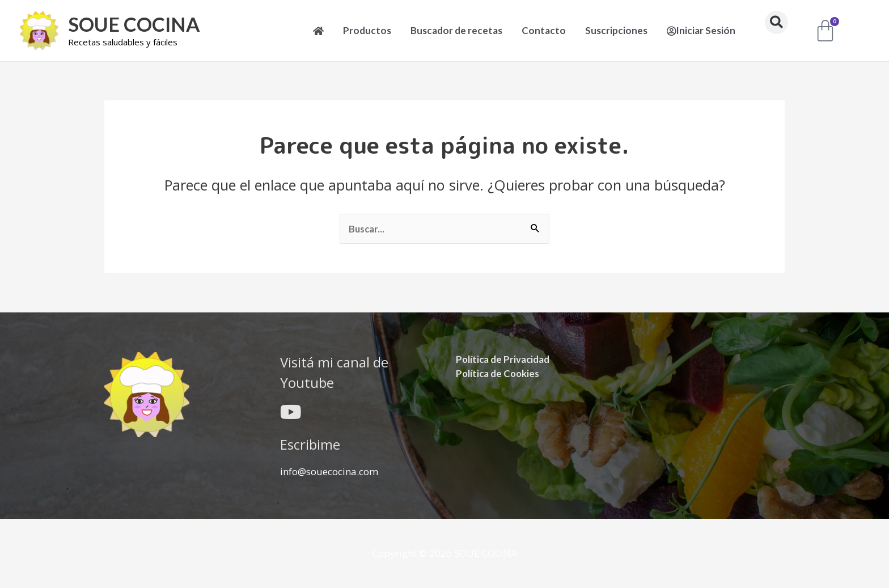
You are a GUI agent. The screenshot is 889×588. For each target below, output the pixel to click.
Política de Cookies (498, 373)
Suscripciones (616, 30)
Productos (367, 30)
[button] (776, 22)
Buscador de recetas (456, 30)
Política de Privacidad (503, 359)
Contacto (544, 30)
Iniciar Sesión (701, 30)
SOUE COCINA (135, 24)
